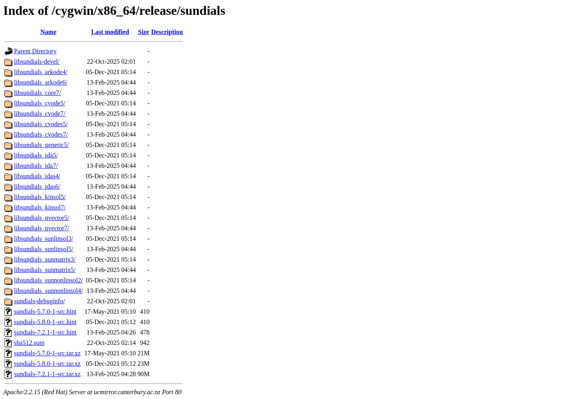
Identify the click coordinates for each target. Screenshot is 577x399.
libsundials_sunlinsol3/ (43, 238)
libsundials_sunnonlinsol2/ (48, 280)
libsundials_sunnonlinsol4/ (48, 290)
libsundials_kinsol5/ (40, 196)
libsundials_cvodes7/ (41, 134)
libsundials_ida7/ (36, 165)
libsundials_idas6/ (37, 186)
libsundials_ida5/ (36, 155)
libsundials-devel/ (37, 61)
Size (143, 31)
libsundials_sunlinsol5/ (43, 249)
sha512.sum (29, 342)
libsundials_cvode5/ (39, 103)
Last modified (110, 31)
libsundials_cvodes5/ (41, 124)
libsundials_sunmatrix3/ (45, 259)
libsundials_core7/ (37, 92)
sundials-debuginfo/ (39, 301)
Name (48, 31)
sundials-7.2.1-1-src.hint (45, 332)
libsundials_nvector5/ (41, 217)
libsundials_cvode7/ (39, 113)
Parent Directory (35, 51)
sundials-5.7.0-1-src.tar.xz (47, 353)
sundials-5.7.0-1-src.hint (45, 311)
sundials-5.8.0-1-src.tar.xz (47, 363)
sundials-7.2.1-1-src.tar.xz (47, 374)
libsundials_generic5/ (41, 144)
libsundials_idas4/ (37, 176)
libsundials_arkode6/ (40, 82)
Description (167, 31)
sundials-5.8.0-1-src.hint (45, 321)
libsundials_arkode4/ (40, 72)
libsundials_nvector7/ (41, 228)
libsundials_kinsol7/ (40, 207)
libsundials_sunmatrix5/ (45, 269)
